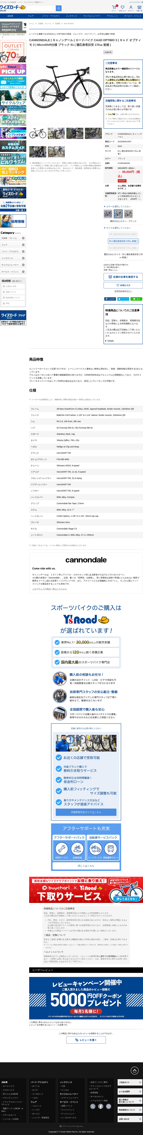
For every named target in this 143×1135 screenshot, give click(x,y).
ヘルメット (37, 1106)
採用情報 (94, 1093)
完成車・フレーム (9, 238)
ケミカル (65, 1090)
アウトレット (112, 16)
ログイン (54, 1025)
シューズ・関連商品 (40, 1118)
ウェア (31, 16)
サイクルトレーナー (92, 16)
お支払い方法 (11, 286)
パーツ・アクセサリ (51, 16)
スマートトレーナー (69, 1098)
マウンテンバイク (10, 1098)
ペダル (35, 1098)
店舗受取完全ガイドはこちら (86, 812)
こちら (115, 270)
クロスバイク (8, 1090)
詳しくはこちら (86, 866)
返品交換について (13, 298)
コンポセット (37, 1094)
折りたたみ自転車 (10, 1094)
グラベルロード (9, 1115)
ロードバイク (8, 1086)
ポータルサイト (97, 1096)
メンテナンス (71, 16)
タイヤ (35, 1090)
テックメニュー (68, 1114)
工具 (63, 1086)
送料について (11, 292)
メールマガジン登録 (99, 1101)
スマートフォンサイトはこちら (73, 1126)
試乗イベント (67, 1106)
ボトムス (36, 1114)
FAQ (7, 303)
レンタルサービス (68, 1118)
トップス (36, 1110)
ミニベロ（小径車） (11, 1119)
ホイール (36, 1086)
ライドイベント (68, 1110)
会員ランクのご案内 (99, 1082)
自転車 (10, 16)
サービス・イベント (132, 16)
